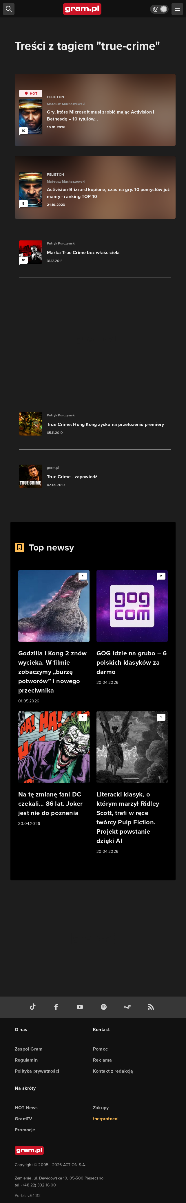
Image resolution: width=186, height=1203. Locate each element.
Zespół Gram (29, 1049)
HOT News (26, 1107)
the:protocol (105, 1118)
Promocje (25, 1129)
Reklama (102, 1060)
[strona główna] (82, 9)
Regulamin (26, 1060)
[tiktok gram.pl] (34, 1007)
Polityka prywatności (37, 1071)
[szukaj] (8, 9)
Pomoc (100, 1049)
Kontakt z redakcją (113, 1071)
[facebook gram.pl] (57, 1007)
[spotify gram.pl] (105, 1007)
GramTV (23, 1118)
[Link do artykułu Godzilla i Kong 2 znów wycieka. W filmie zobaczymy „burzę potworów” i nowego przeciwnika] (54, 637)
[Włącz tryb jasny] (159, 9)
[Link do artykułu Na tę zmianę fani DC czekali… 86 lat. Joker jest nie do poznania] (54, 769)
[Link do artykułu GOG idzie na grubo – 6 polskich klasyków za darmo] (132, 628)
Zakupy (101, 1107)
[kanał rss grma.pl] (152, 1007)
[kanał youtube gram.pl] (81, 1007)
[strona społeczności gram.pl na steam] (128, 1007)
